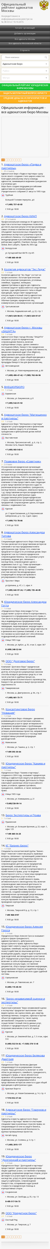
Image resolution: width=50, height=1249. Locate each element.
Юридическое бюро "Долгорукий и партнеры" (18, 1158)
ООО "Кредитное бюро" (21, 1213)
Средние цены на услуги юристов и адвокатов (25, 99)
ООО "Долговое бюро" (20, 661)
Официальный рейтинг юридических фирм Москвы (25, 87)
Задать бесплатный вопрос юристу (25, 93)
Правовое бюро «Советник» (22, 461)
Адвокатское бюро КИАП (20, 216)
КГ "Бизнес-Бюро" (17, 845)
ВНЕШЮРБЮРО (14, 387)
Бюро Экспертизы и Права (23, 815)
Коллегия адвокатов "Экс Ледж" (24, 269)
